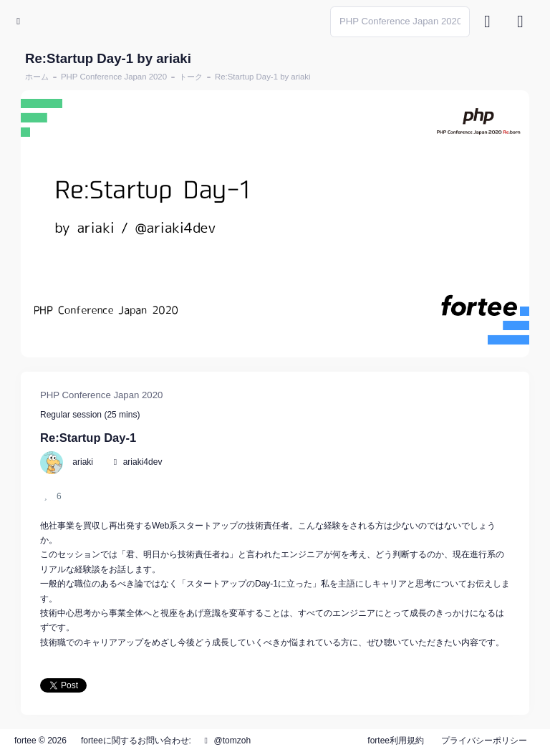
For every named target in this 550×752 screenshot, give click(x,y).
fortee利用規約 (395, 741)
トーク (191, 76)
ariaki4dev (143, 462)
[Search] (400, 21)
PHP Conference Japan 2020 (114, 76)
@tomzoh (226, 741)
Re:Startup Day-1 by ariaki (263, 76)
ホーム (37, 76)
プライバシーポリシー (484, 741)
